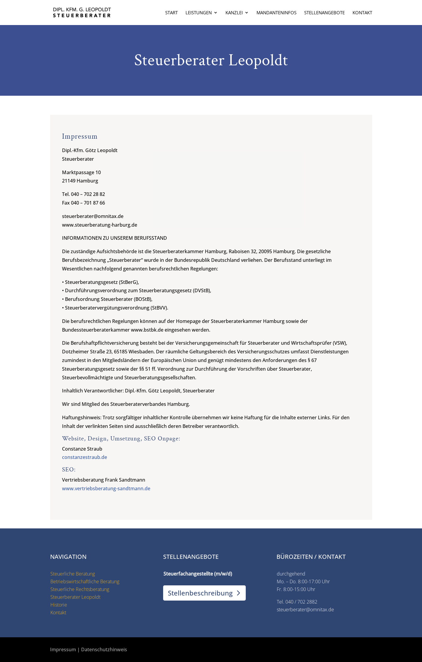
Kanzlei (234, 13)
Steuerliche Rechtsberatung (79, 589)
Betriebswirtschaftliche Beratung (84, 581)
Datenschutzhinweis (104, 649)
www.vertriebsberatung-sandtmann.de (106, 488)
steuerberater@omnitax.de (305, 609)
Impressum (63, 649)
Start (171, 13)
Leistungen (199, 13)
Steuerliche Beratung (72, 573)
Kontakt (362, 13)
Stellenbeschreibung (200, 592)
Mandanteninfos (276, 13)
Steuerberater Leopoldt (75, 597)
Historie (58, 604)
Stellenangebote (324, 13)
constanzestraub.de (84, 457)
